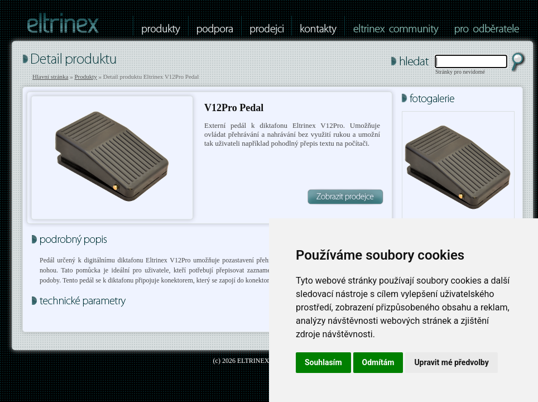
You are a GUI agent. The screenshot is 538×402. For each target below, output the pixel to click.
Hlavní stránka (50, 76)
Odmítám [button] (378, 362)
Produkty (85, 76)
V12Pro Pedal (233, 107)
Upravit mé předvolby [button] (451, 362)
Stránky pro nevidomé (460, 72)
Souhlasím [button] (323, 362)
